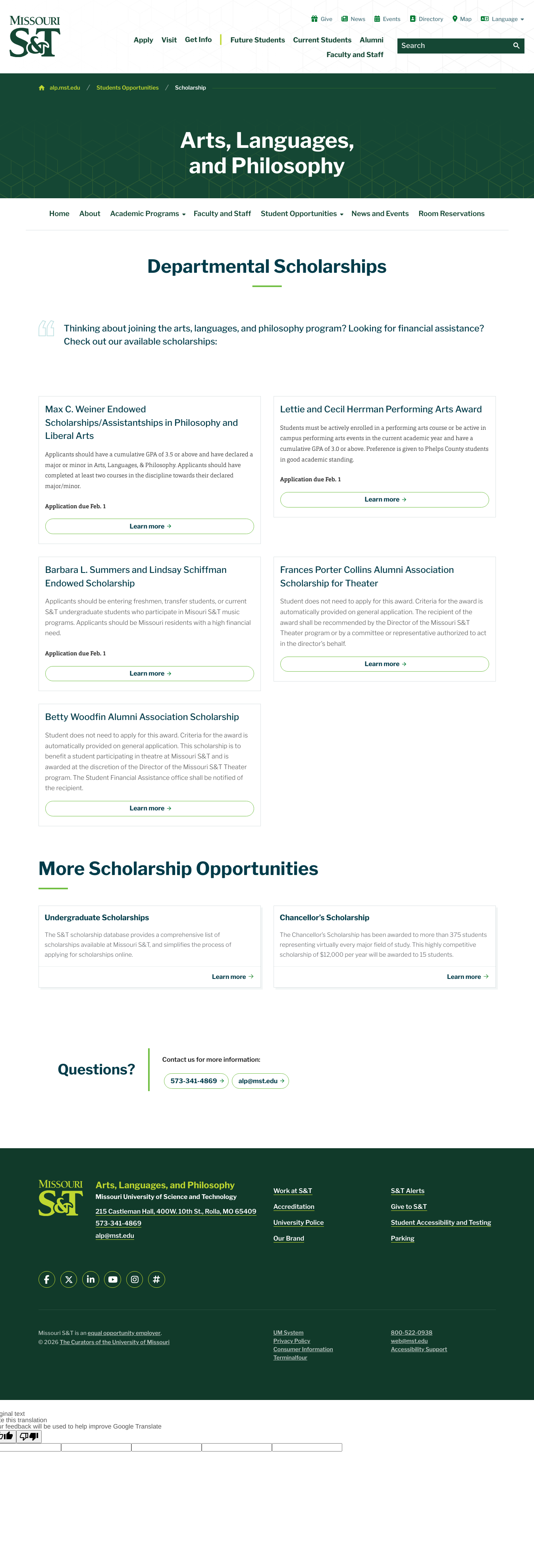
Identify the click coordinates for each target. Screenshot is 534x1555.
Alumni (372, 40)
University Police (299, 1225)
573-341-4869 (194, 1084)
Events (387, 19)
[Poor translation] (29, 1439)
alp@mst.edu (258, 1084)
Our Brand (289, 1241)
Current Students (322, 40)
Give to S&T (409, 1210)
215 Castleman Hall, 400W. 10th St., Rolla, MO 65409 (176, 1214)
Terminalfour (290, 1361)
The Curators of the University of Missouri (115, 1345)
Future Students (258, 40)
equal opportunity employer (124, 1336)
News (353, 19)
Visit (169, 40)
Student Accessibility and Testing (441, 1225)
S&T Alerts (408, 1194)
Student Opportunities (304, 214)
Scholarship (190, 87)
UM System (289, 1336)
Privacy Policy (292, 1344)
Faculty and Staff (355, 55)
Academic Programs (149, 214)
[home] (35, 36)
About (89, 214)
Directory (426, 19)
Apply (144, 40)
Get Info (198, 40)
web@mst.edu (409, 1344)
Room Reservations (451, 214)
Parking (402, 1241)
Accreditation (294, 1210)
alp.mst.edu (65, 87)
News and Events (380, 214)
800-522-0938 (412, 1336)
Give (321, 19)
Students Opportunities (127, 87)
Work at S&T (293, 1194)
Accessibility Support (419, 1352)
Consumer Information (303, 1352)
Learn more (147, 526)
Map (462, 19)
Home (59, 214)
